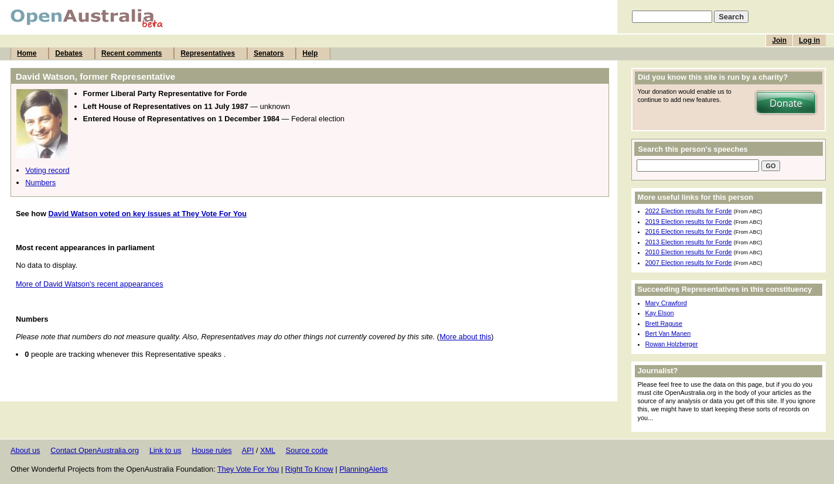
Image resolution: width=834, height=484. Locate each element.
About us (25, 450)
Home (26, 53)
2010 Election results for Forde (688, 251)
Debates (69, 53)
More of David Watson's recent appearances (89, 284)
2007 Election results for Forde (688, 262)
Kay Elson (659, 312)
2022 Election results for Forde (688, 210)
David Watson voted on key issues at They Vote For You (147, 213)
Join (779, 40)
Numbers (40, 182)
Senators (268, 53)
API (248, 450)
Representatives (207, 53)
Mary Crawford (666, 302)
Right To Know (309, 469)
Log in (809, 40)
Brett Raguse (663, 323)
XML (267, 450)
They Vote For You (248, 469)
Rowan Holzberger (671, 343)
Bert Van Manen (668, 333)
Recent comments (131, 53)
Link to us (165, 450)
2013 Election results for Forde (688, 242)
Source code (307, 450)
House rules (211, 450)
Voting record (47, 170)
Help (309, 53)
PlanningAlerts (364, 469)
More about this (465, 336)
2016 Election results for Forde (688, 231)
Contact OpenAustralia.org (94, 450)
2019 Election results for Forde (688, 221)
